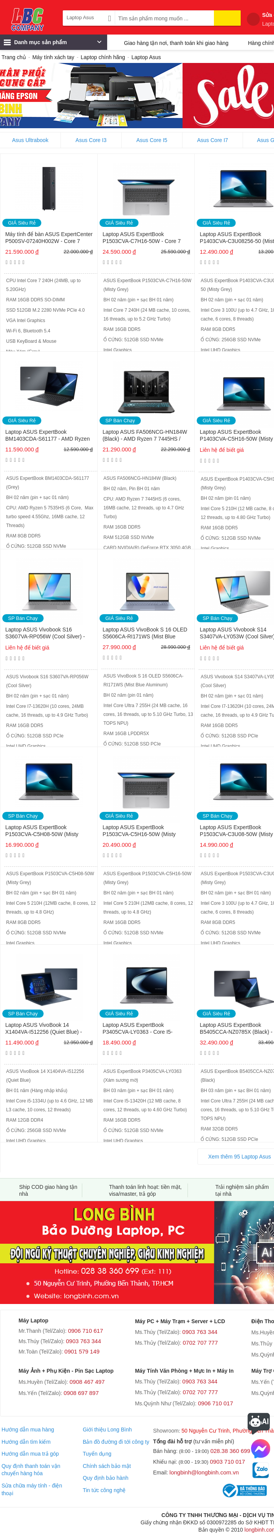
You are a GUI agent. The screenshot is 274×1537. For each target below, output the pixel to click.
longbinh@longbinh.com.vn (204, 1472)
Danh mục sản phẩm (52, 44)
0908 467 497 (87, 1381)
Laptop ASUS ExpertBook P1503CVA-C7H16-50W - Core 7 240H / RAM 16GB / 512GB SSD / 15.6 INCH (143, 238)
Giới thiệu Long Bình (107, 1429)
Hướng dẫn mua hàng (28, 1429)
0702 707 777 (200, 1342)
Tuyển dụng (97, 1454)
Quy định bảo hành (105, 1478)
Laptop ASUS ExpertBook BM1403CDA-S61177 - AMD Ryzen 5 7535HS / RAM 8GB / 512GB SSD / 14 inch (48, 436)
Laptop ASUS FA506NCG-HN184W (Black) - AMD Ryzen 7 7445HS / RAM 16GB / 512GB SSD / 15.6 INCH (145, 436)
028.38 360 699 (230, 1451)
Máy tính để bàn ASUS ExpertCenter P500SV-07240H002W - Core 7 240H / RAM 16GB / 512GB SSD (49, 238)
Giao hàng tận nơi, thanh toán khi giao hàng (176, 43)
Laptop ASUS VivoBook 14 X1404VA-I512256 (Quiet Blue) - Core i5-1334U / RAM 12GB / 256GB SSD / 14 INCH (49, 1029)
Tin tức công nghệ (104, 1490)
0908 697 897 (81, 1393)
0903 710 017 (227, 1461)
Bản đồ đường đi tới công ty (116, 1442)
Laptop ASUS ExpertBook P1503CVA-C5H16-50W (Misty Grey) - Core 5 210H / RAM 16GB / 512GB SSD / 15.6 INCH (144, 831)
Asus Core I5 (151, 140)
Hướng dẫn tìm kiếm (26, 1442)
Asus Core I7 (212, 140)
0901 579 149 (81, 1351)
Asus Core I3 (90, 140)
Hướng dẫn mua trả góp (30, 1454)
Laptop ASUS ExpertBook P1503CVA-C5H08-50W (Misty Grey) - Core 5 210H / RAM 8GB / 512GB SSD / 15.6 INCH (45, 831)
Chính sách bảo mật (107, 1466)
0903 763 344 (83, 1341)
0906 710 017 (215, 1403)
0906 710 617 (85, 1330)
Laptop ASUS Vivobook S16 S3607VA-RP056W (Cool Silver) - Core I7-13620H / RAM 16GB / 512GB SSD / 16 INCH (45, 633)
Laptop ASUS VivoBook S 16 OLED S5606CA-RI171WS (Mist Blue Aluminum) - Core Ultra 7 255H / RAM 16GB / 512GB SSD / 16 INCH (145, 633)
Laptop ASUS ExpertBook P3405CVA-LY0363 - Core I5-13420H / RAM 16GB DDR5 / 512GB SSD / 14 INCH (146, 1029)
